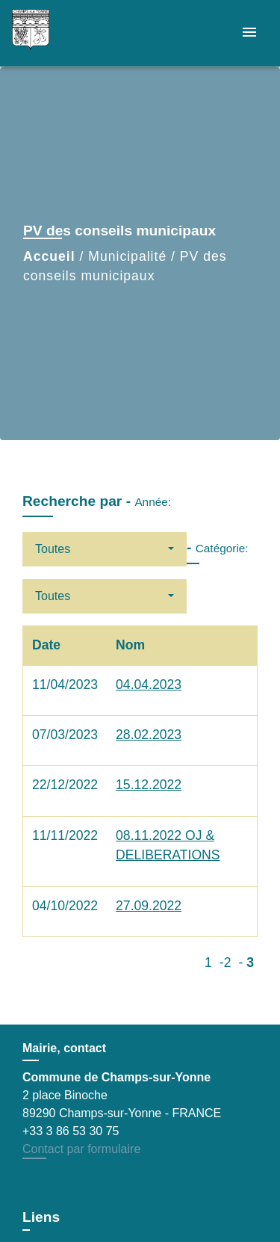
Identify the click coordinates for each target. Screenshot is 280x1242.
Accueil (49, 256)
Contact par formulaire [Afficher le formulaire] (81, 1149)
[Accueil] (68, 33)
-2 (225, 962)
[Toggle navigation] (249, 33)
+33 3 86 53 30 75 (70, 1131)
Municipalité (127, 256)
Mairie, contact (64, 1048)
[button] (104, 549)
